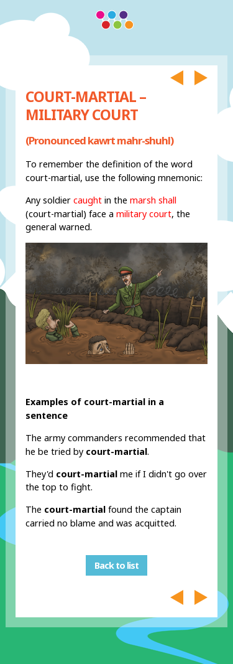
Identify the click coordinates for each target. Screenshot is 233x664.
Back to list (116, 565)
